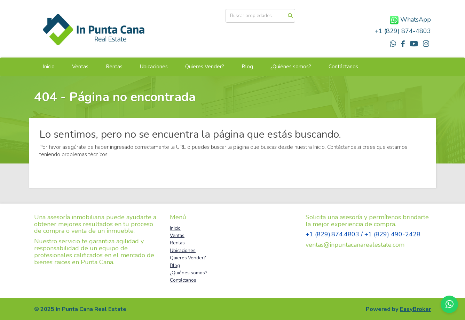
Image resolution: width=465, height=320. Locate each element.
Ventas (80, 66)
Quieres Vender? (204, 66)
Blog (247, 66)
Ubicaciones (154, 66)
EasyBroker (415, 309)
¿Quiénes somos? (290, 66)
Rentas (114, 66)
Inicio (49, 66)
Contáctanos (343, 66)
